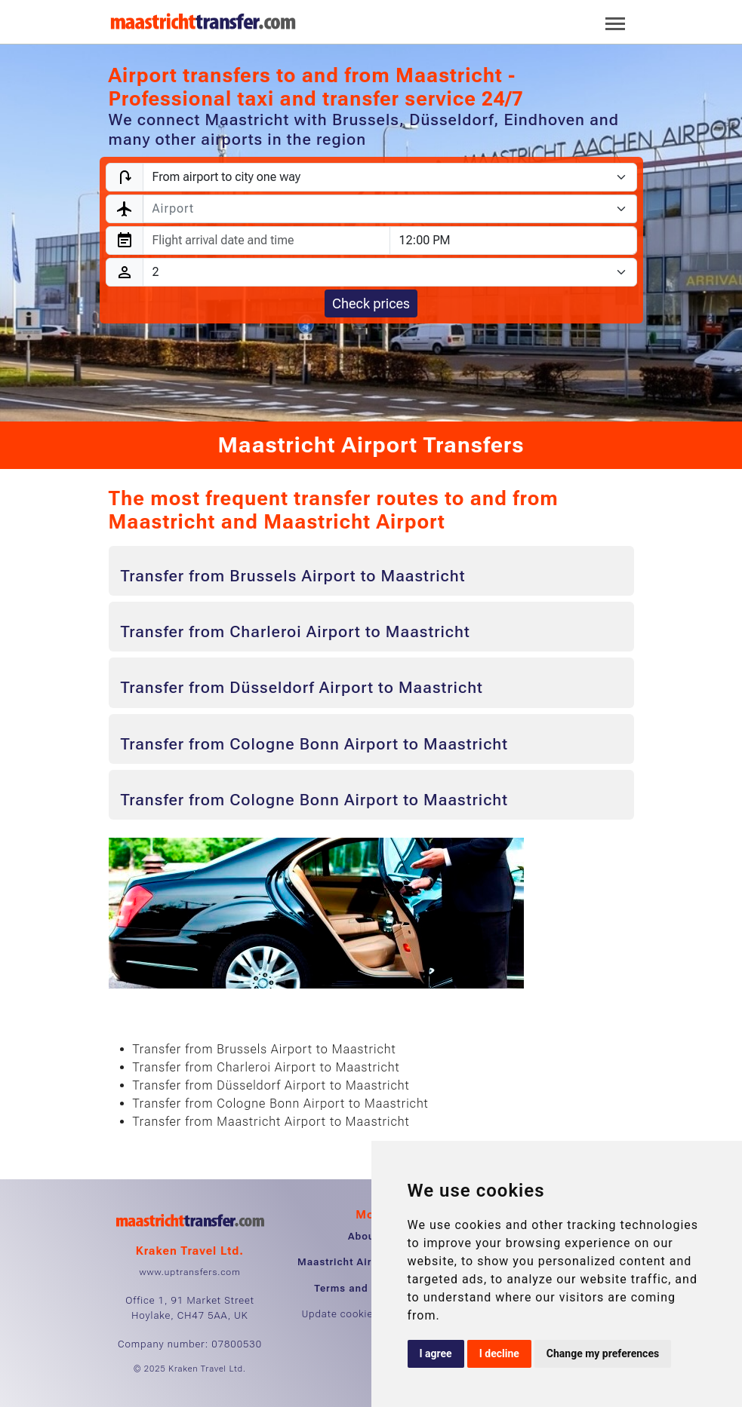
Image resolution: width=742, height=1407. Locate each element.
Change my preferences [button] (602, 1353)
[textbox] (380, 209)
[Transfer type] (390, 177)
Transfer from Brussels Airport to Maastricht (293, 576)
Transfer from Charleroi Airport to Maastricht (295, 632)
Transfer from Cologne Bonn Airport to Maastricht (315, 744)
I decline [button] (499, 1353)
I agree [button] (436, 1353)
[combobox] (390, 209)
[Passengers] (390, 272)
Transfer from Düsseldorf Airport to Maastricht (302, 688)
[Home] (203, 22)
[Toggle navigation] (615, 22)
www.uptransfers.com (189, 1272)
